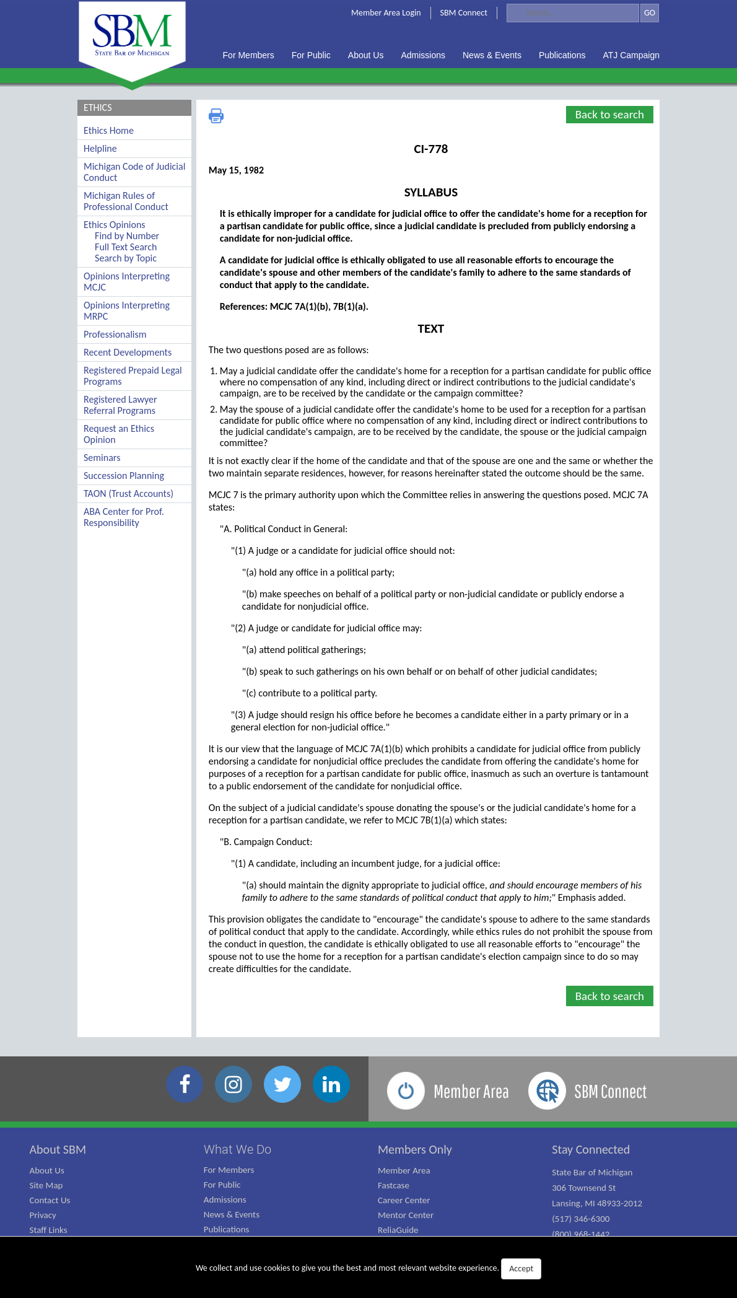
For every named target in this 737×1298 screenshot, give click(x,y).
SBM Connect (463, 12)
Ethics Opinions (115, 224)
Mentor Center (406, 1215)
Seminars (102, 457)
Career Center (404, 1200)
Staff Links (49, 1229)
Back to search (609, 114)
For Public (222, 1184)
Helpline (100, 148)
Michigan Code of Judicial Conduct (134, 171)
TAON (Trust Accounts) (128, 493)
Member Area (404, 1170)
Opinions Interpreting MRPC (127, 310)
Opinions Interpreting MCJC (127, 281)
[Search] (573, 13)
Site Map (46, 1185)
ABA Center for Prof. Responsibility (124, 517)
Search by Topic (126, 258)
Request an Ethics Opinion (119, 434)
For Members (229, 1169)
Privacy (43, 1215)
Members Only (415, 1149)
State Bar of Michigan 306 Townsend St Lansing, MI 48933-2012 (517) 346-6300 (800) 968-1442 (597, 1203)
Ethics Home (109, 130)
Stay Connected (591, 1149)
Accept (521, 1268)
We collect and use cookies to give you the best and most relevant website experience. (368, 1268)
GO (649, 12)
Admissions (225, 1199)
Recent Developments (128, 352)
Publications (227, 1229)
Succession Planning (124, 475)
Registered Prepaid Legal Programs (133, 375)
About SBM (58, 1149)
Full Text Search (126, 247)
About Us (47, 1170)
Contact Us (50, 1200)
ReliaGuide (398, 1229)
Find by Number (127, 236)
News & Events (231, 1214)
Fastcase (393, 1185)
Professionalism (115, 334)
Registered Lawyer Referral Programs (120, 404)
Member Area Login (386, 12)
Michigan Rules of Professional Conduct (126, 201)
